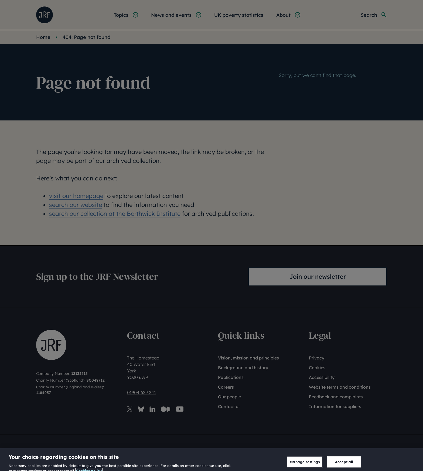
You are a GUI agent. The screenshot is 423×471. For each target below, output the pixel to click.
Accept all (344, 465)
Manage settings (305, 465)
